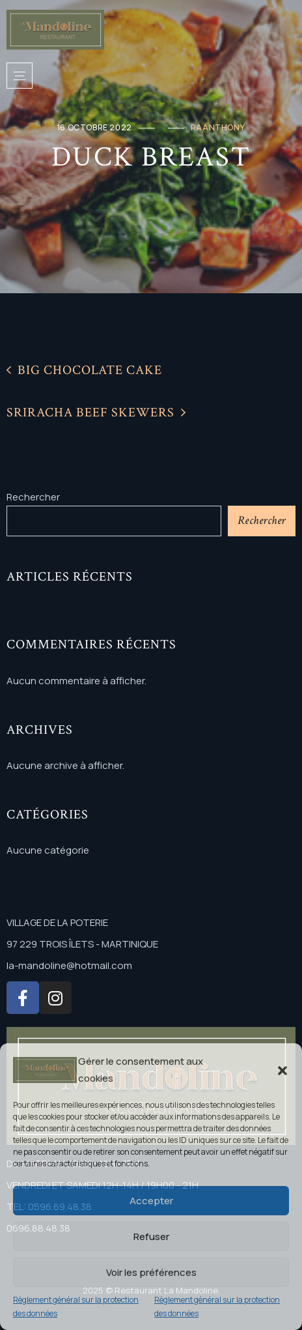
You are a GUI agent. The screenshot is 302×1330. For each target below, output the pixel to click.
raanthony (218, 127)
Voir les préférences (151, 1272)
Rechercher (33, 497)
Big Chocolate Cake (84, 370)
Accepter (151, 1200)
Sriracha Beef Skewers (96, 412)
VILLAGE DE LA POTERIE (57, 922)
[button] (282, 1070)
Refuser (151, 1236)
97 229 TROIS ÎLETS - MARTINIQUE (82, 944)
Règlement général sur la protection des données (76, 1306)
